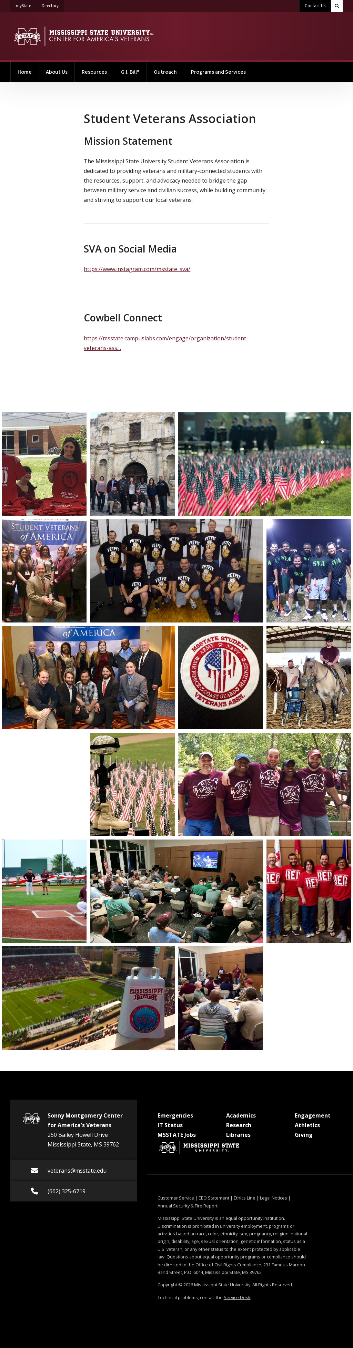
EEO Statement (214, 1198)
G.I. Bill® (130, 72)
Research (238, 1125)
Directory (53, 4)
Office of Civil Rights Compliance (228, 1265)
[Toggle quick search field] (337, 6)
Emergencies (175, 1115)
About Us (57, 72)
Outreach (165, 72)
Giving (304, 1135)
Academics (241, 1115)
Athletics (307, 1125)
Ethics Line (244, 1198)
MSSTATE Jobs (177, 1135)
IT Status (170, 1125)
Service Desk (237, 1297)
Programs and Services (218, 72)
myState (26, 4)
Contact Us (315, 6)
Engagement (313, 1115)
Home (25, 72)
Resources (94, 72)
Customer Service (176, 1198)
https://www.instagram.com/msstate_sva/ (137, 269)
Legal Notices (273, 1198)
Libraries (238, 1135)
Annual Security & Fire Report (188, 1206)
